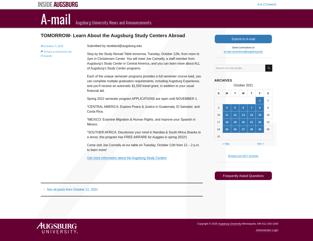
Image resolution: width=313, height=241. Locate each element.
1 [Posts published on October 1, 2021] (260, 100)
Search (271, 4)
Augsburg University (229, 223)
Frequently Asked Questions (243, 175)
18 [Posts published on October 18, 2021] (226, 121)
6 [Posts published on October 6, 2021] (243, 107)
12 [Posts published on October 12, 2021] (235, 114)
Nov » (260, 143)
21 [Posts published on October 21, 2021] (251, 121)
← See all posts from (70, 189)
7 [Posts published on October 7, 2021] (251, 107)
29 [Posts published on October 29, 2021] (259, 129)
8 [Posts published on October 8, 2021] (260, 107)
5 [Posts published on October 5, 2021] (235, 107)
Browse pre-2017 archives (243, 155)
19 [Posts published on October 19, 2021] (235, 121)
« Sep (226, 143)
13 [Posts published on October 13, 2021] (243, 114)
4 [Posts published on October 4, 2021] (227, 107)
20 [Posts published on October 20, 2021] (243, 121)
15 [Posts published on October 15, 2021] (259, 114)
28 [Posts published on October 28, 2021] (251, 129)
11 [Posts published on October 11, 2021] (226, 114)
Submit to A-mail (243, 39)
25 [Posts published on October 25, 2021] (226, 129)
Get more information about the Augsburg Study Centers (127, 158)
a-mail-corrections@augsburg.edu (243, 51)
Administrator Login (267, 230)
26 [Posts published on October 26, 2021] (235, 129)
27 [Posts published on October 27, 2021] (243, 129)
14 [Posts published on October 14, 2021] (251, 114)
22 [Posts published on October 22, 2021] (259, 121)
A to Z (261, 4)
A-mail (56, 18)
